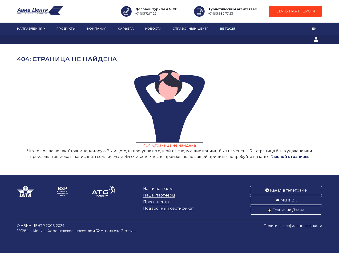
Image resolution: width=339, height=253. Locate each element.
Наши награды (158, 188)
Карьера (126, 28)
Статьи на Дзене (286, 210)
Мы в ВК (286, 200)
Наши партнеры (159, 195)
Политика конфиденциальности (293, 226)
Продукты (66, 28)
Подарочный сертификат (168, 208)
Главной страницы (289, 156)
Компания (96, 28)
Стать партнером (295, 11)
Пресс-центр (156, 202)
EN (314, 28)
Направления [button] (30, 28)
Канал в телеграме (286, 190)
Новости (153, 28)
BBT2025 (227, 28)
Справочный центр (191, 28)
